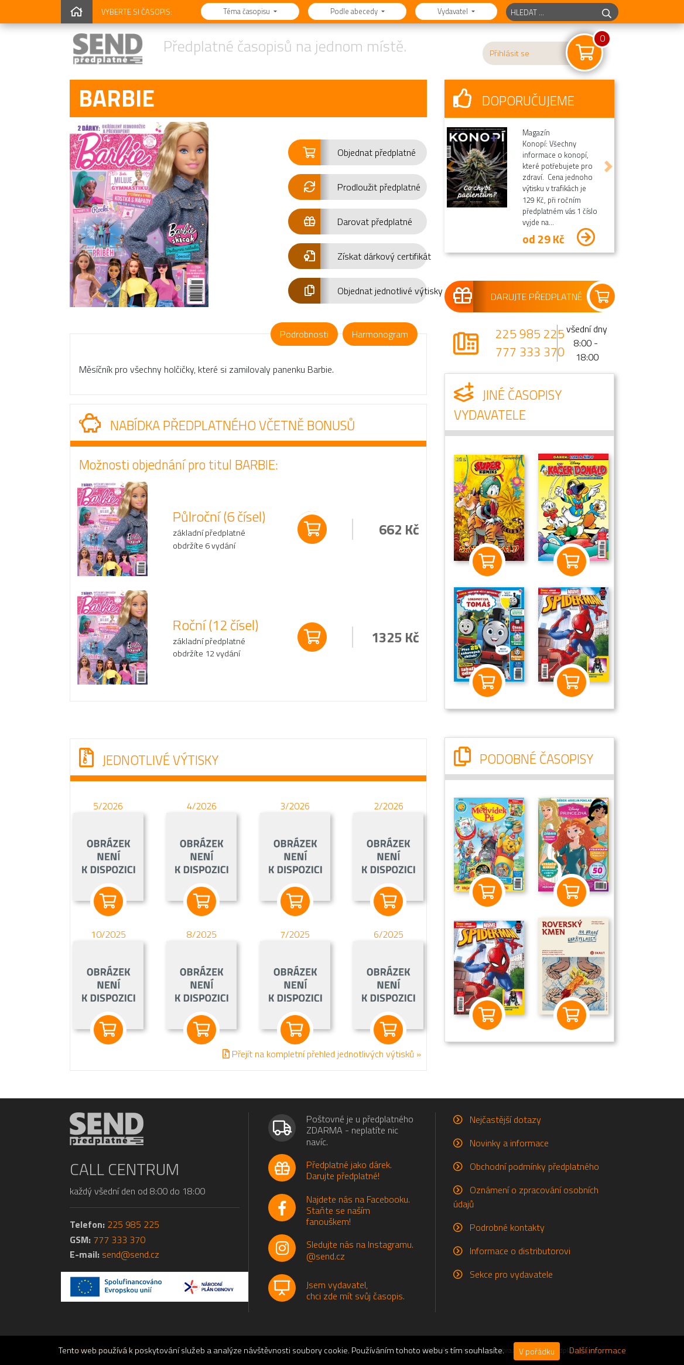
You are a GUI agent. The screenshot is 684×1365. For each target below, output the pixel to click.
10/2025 (108, 934)
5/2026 (108, 805)
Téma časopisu (247, 11)
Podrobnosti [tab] (304, 334)
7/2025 (295, 934)
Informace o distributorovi (520, 1251)
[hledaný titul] (551, 12)
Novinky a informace (509, 1143)
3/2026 (295, 805)
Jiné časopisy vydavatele (508, 405)
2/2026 (388, 805)
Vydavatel (453, 11)
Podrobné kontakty (507, 1227)
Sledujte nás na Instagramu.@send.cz (359, 1249)
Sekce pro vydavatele (511, 1274)
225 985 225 (530, 333)
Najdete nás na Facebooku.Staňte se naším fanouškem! (358, 1210)
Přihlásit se (509, 53)
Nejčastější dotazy (505, 1119)
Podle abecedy (354, 11)
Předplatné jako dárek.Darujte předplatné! (349, 1170)
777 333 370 (530, 351)
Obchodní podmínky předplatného (534, 1166)
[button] (357, 152)
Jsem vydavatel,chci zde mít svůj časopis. (355, 1290)
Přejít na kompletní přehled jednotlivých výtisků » (322, 1053)
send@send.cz (130, 1254)
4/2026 (202, 805)
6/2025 (388, 934)
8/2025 (202, 934)
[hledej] (606, 12)
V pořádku (537, 1351)
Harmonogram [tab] (380, 334)
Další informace (597, 1350)
